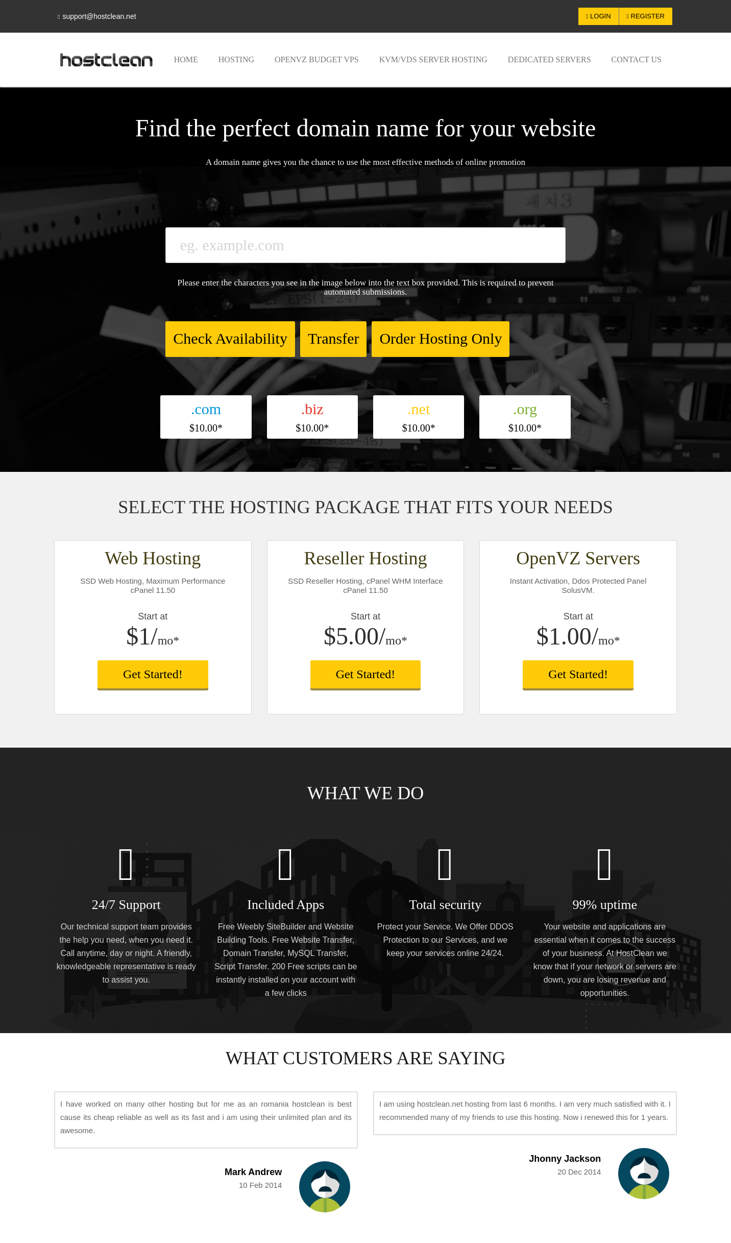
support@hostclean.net (97, 16)
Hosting (236, 59)
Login (598, 16)
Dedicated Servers (549, 59)
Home (186, 59)
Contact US (637, 59)
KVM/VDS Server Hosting (433, 59)
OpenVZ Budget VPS (317, 59)
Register (646, 16)
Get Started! (153, 674)
